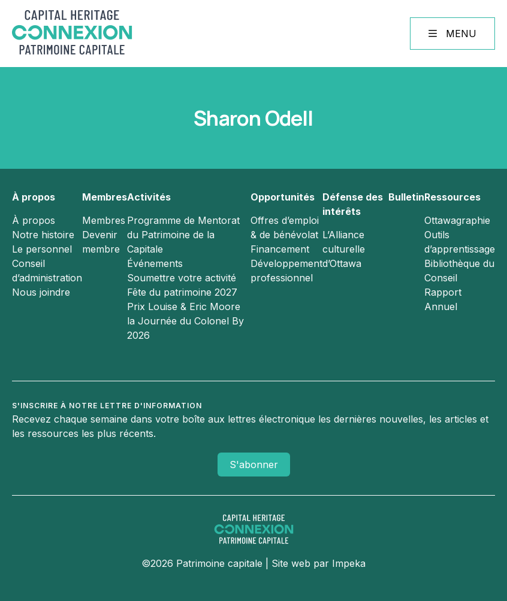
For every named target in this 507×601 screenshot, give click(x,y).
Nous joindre (41, 292)
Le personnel (42, 249)
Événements (155, 263)
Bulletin (406, 197)
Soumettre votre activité (181, 278)
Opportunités (283, 197)
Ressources (452, 197)
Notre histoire (43, 235)
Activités (149, 197)
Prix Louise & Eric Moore (183, 306)
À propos (33, 197)
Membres (104, 197)
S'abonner (254, 465)
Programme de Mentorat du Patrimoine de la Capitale (183, 234)
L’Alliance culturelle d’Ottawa (343, 249)
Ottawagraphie (457, 220)
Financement (280, 249)
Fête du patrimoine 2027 (182, 292)
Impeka (349, 563)
